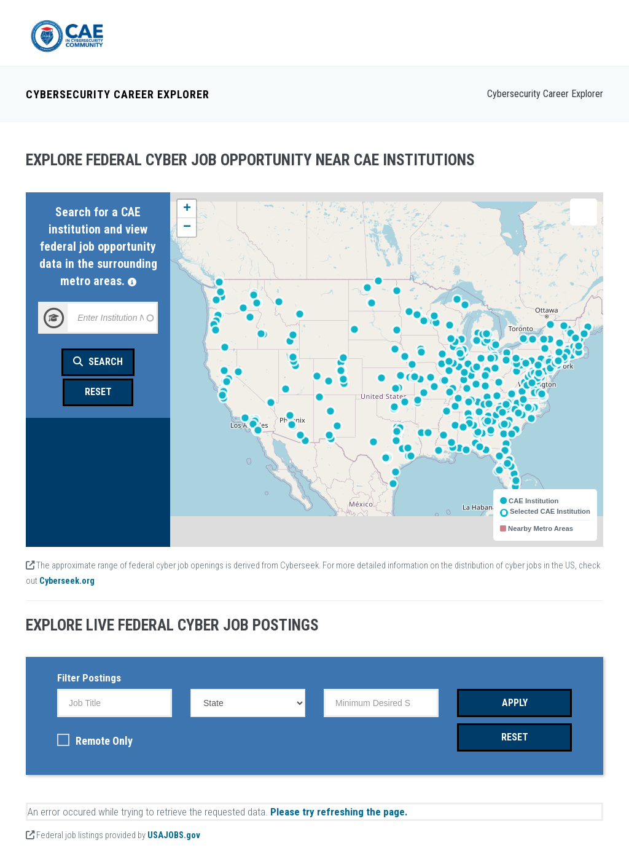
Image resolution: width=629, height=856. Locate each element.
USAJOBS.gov (173, 831)
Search (98, 357)
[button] (187, 204)
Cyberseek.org (67, 576)
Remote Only (95, 737)
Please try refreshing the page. (339, 807)
